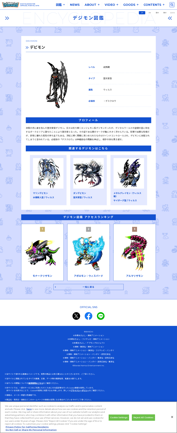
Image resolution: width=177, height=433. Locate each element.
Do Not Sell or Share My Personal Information (31, 430)
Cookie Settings (119, 417)
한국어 (172, 13)
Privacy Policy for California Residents (27, 427)
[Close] (172, 417)
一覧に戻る (88, 284)
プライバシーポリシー (80, 388)
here (29, 409)
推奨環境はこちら (35, 381)
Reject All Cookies (143, 417)
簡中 (157, 13)
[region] (88, 417)
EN (150, 13)
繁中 (164, 13)
